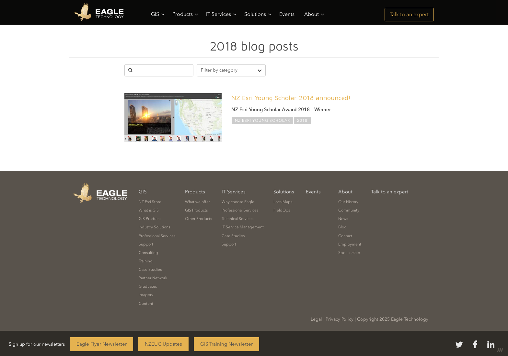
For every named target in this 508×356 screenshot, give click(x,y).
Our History (348, 202)
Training (146, 261)
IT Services (221, 14)
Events (286, 14)
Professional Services (157, 236)
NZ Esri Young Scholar (262, 120)
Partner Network (153, 278)
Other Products (198, 218)
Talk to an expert (409, 14)
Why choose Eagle (238, 202)
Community (348, 210)
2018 (302, 120)
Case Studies (150, 269)
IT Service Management (243, 227)
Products (185, 14)
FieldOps (281, 210)
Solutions (257, 14)
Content (146, 303)
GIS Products (150, 218)
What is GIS (149, 210)
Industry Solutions (154, 227)
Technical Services (237, 218)
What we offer (197, 202)
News (343, 218)
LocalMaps (282, 202)
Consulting (148, 252)
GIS (157, 14)
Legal (316, 319)
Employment (349, 244)
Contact (345, 236)
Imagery (146, 295)
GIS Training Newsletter (226, 344)
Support (146, 244)
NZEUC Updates (163, 344)
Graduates (148, 286)
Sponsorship (349, 252)
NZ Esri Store (150, 202)
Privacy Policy (339, 319)
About (314, 14)
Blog (342, 227)
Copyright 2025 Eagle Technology (392, 319)
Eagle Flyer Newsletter (101, 344)
